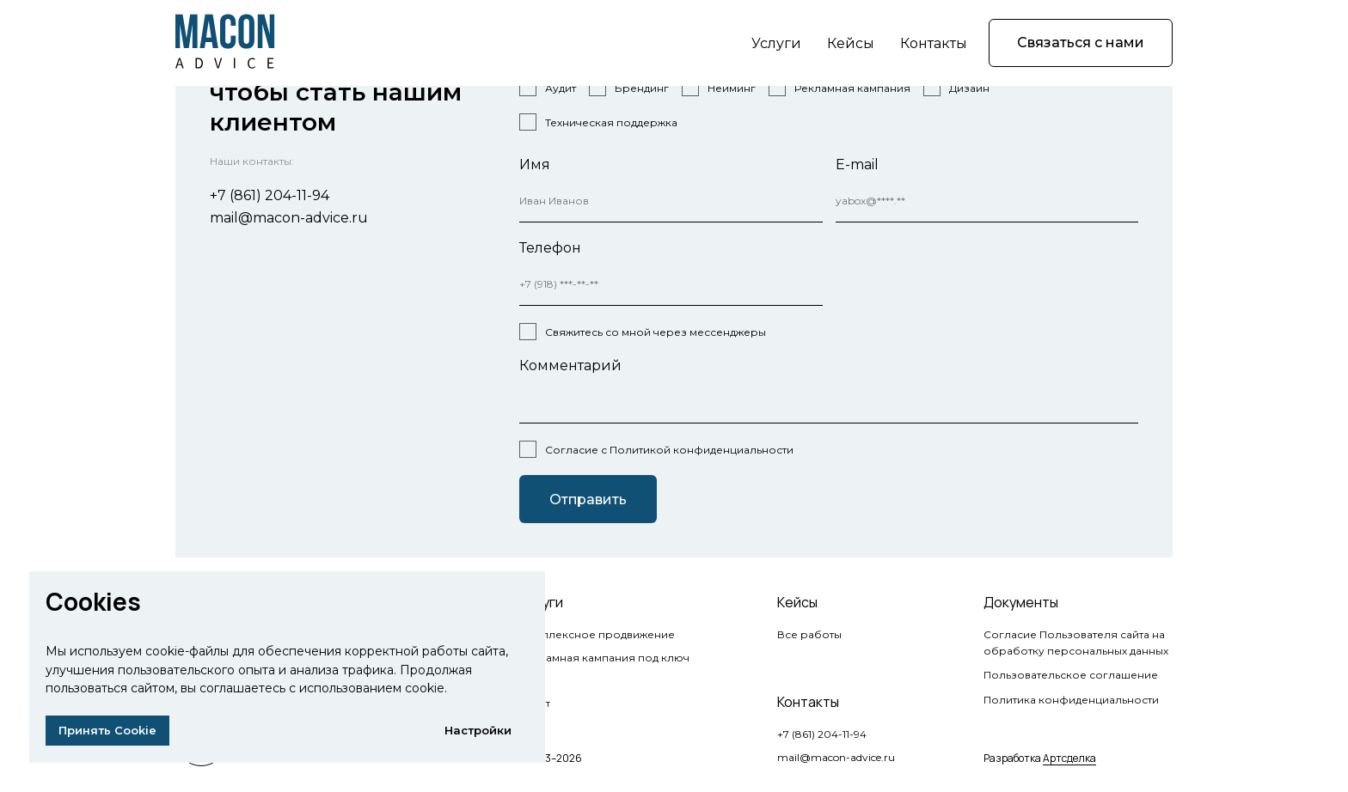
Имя (534, 164)
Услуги (776, 43)
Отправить (588, 499)
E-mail (857, 164)
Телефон (550, 248)
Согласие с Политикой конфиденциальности (669, 449)
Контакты (933, 43)
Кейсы (850, 43)
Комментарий (570, 365)
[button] (1081, 43)
